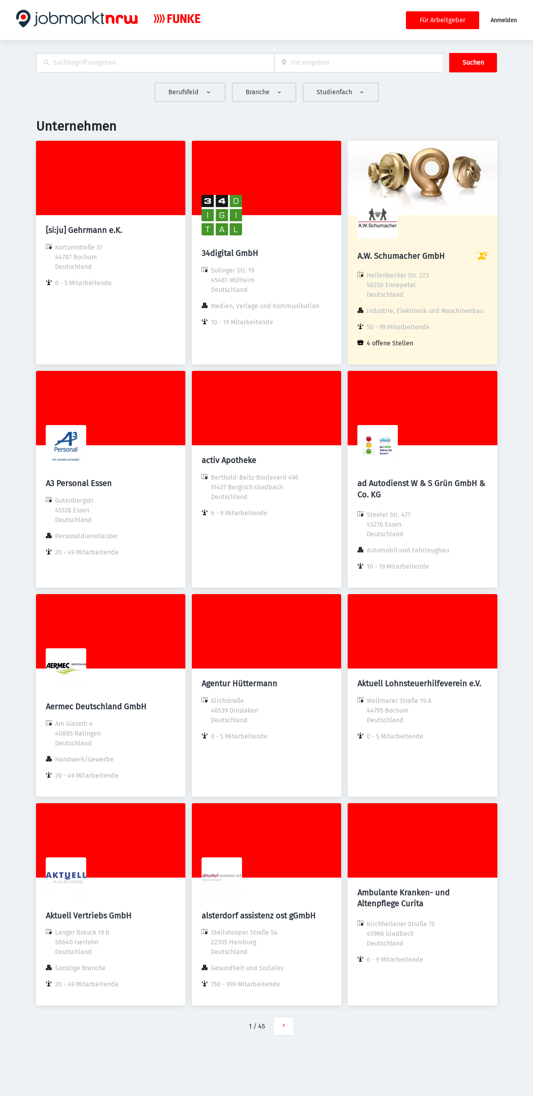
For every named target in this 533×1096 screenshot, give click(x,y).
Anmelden (504, 20)
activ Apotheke (229, 460)
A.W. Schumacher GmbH (401, 256)
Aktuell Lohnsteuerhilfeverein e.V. (419, 683)
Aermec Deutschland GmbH (96, 706)
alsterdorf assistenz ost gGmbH (259, 915)
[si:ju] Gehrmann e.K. (84, 230)
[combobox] (155, 63)
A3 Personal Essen (79, 483)
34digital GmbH (230, 253)
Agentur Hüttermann (239, 683)
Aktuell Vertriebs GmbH (89, 915)
